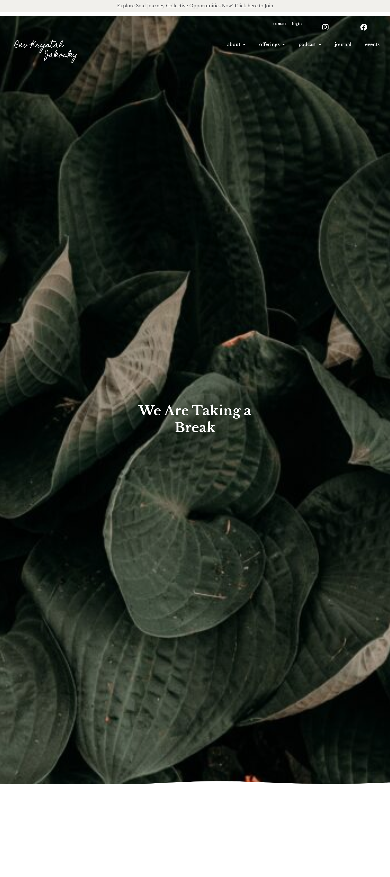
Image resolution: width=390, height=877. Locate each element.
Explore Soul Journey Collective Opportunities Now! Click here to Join (195, 5)
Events (372, 44)
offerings (272, 44)
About (236, 44)
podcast (309, 44)
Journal (343, 44)
